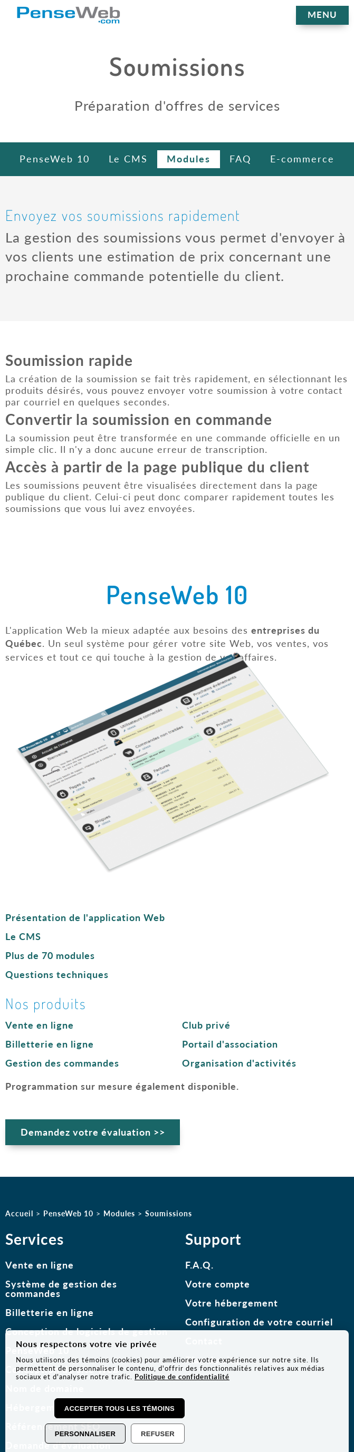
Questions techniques (57, 974)
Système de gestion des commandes (61, 1291)
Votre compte (217, 1287)
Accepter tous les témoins (119, 1408)
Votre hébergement (231, 1306)
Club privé (206, 1025)
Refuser (158, 1434)
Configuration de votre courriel (259, 1325)
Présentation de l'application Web (85, 917)
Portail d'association (230, 1044)
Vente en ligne (39, 1025)
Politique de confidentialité (182, 1376)
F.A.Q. (199, 1268)
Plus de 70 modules (50, 955)
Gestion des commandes (62, 1063)
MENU (323, 14)
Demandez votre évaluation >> (94, 1134)
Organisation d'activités (239, 1063)
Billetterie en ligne (49, 1044)
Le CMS (23, 936)
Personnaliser (85, 1434)
